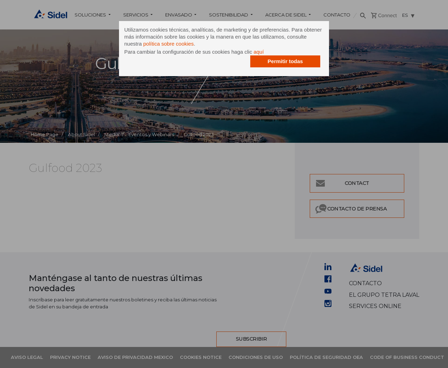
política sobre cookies (168, 44)
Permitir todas (285, 61)
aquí (258, 52)
